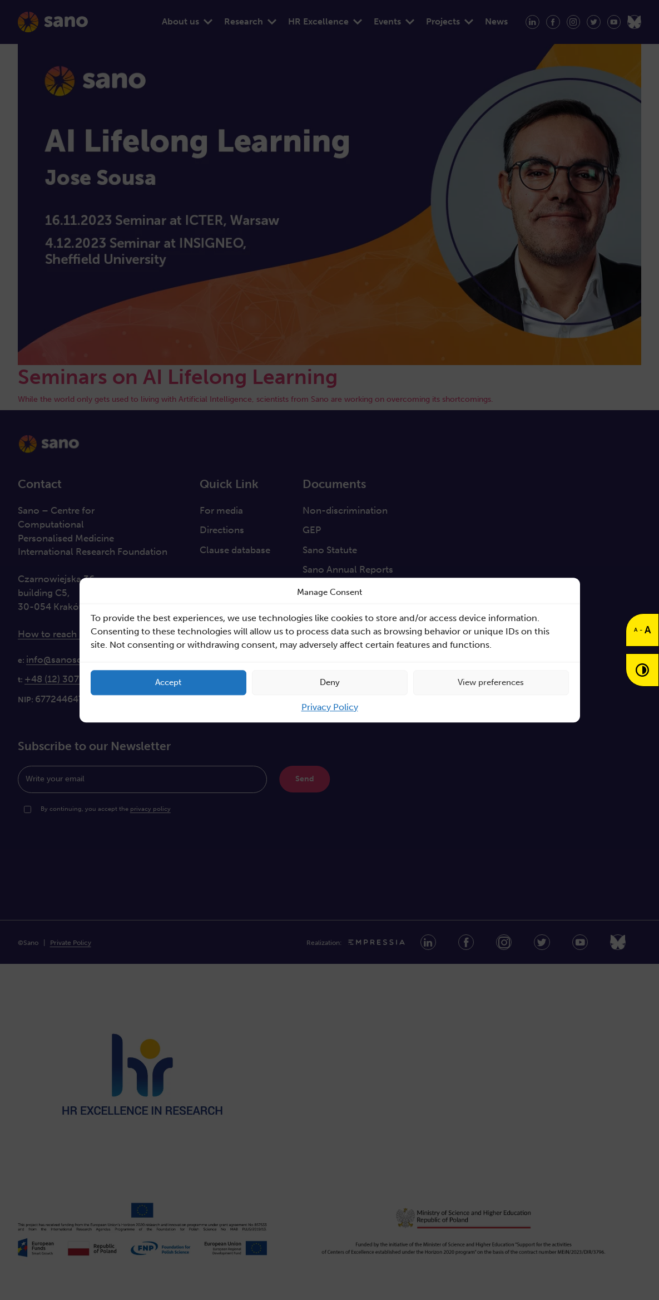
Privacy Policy (329, 707)
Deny (330, 682)
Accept (168, 682)
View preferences (491, 682)
